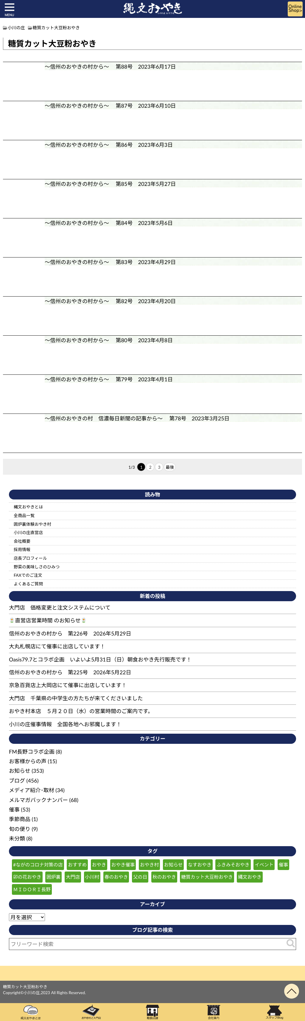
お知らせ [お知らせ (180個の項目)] (173, 864)
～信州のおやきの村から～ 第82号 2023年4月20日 (110, 301)
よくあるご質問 (28, 583)
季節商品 (19, 819)
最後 (170, 467)
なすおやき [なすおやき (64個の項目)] (199, 864)
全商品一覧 (24, 515)
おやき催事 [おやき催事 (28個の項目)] (123, 864)
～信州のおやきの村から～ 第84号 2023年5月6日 (109, 223)
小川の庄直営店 (28, 532)
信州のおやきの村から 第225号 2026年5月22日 (70, 672)
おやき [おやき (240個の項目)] (99, 864)
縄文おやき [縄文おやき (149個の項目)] (250, 877)
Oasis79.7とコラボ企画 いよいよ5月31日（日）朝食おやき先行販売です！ (100, 659)
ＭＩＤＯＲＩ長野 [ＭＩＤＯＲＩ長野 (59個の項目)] (32, 889)
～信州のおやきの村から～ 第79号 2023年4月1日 (109, 379)
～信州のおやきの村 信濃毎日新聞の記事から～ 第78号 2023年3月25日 (137, 418)
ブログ (17, 780)
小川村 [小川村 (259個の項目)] (92, 877)
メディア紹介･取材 (31, 790)
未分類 (17, 838)
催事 (14, 809)
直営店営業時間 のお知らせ (47, 620)
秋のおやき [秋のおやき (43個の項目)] (164, 877)
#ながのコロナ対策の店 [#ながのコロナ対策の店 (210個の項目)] (38, 864)
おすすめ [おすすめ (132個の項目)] (77, 864)
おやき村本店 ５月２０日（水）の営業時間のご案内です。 (81, 711)
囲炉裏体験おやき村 (32, 524)
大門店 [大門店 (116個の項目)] (73, 877)
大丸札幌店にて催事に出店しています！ (57, 646)
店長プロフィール (30, 558)
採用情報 (22, 549)
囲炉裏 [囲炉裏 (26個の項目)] (53, 877)
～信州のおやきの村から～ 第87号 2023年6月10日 (110, 105)
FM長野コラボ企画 (32, 751)
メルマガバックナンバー (38, 800)
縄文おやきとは (28, 506)
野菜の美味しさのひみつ (37, 566)
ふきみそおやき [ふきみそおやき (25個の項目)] (233, 864)
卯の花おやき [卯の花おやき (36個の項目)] (27, 877)
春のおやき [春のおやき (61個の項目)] (116, 877)
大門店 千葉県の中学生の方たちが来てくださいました (76, 698)
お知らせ (19, 770)
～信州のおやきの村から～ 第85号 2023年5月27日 (110, 184)
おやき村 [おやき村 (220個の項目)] (149, 864)
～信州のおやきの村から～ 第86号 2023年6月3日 (109, 144)
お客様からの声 (27, 761)
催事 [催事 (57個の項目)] (283, 864)
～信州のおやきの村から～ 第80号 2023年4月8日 (109, 340)
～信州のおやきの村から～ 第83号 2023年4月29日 (110, 262)
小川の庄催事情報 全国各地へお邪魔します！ (65, 724)
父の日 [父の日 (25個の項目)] (140, 877)
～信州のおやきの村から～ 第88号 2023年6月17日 (110, 66)
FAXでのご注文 (28, 575)
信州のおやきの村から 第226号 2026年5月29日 (70, 633)
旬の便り (19, 829)
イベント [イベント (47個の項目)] (264, 864)
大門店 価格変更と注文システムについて (60, 607)
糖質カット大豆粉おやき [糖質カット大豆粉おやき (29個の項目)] (207, 877)
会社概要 (22, 541)
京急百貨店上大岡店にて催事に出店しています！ (68, 685)
